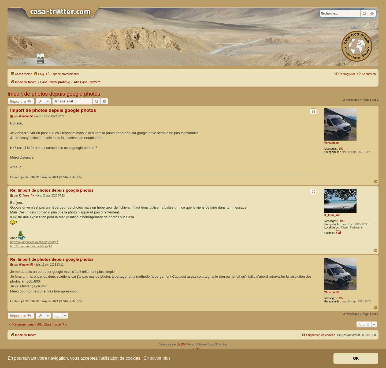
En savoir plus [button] (156, 358)
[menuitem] (39, 74)
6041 (342, 221)
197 (341, 148)
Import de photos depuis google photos (54, 94)
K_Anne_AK (332, 215)
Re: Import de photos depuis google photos (52, 190)
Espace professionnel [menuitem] (62, 74)
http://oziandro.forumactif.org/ (29, 246)
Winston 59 (331, 142)
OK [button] (356, 358)
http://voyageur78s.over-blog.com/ (32, 242)
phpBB (181, 344)
